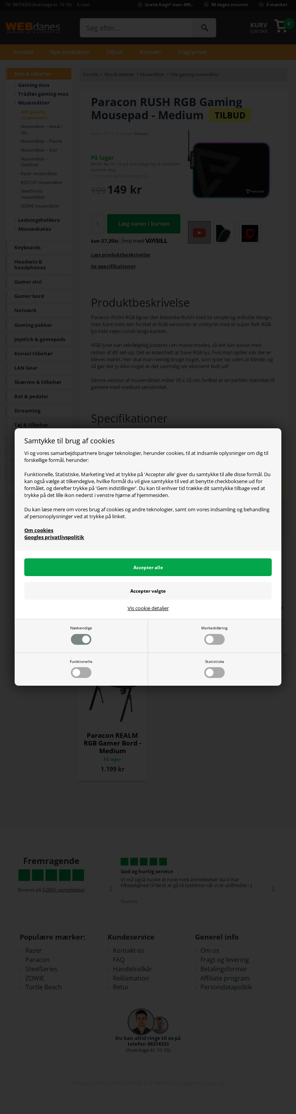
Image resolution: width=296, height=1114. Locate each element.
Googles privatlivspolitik (54, 537)
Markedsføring (214, 635)
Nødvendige (81, 635)
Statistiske (214, 668)
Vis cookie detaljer (148, 608)
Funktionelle (81, 668)
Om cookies (38, 530)
